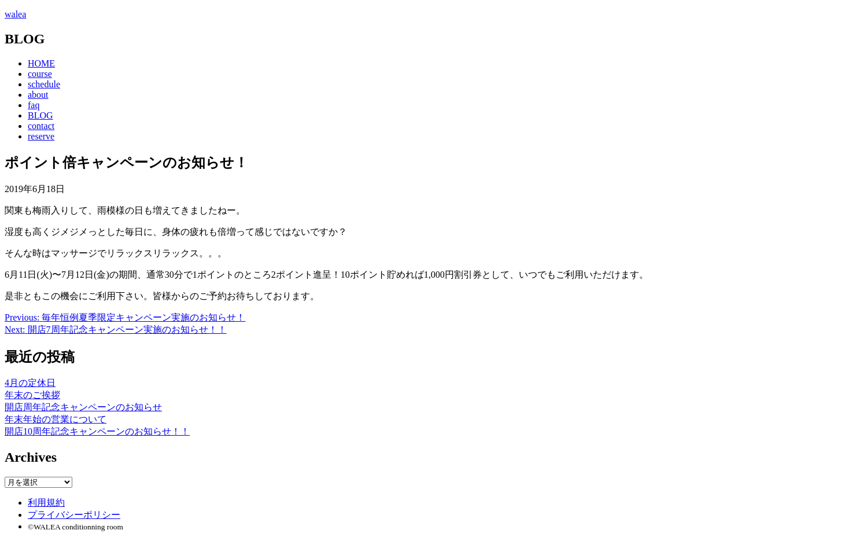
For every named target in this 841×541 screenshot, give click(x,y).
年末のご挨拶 (32, 395)
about (38, 95)
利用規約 (46, 502)
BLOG (40, 115)
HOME (41, 63)
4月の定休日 (30, 383)
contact (41, 126)
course (40, 74)
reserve (41, 136)
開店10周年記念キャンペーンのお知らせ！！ (97, 431)
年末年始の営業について (55, 419)
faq (33, 105)
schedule (44, 84)
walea (15, 14)
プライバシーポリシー (74, 515)
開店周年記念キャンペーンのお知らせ (83, 407)
